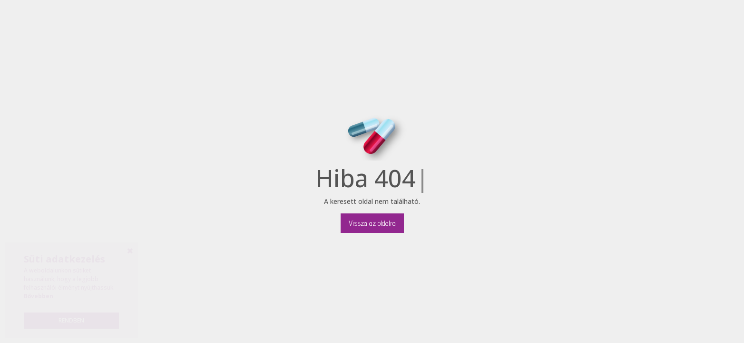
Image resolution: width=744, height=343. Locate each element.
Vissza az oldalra (372, 223)
